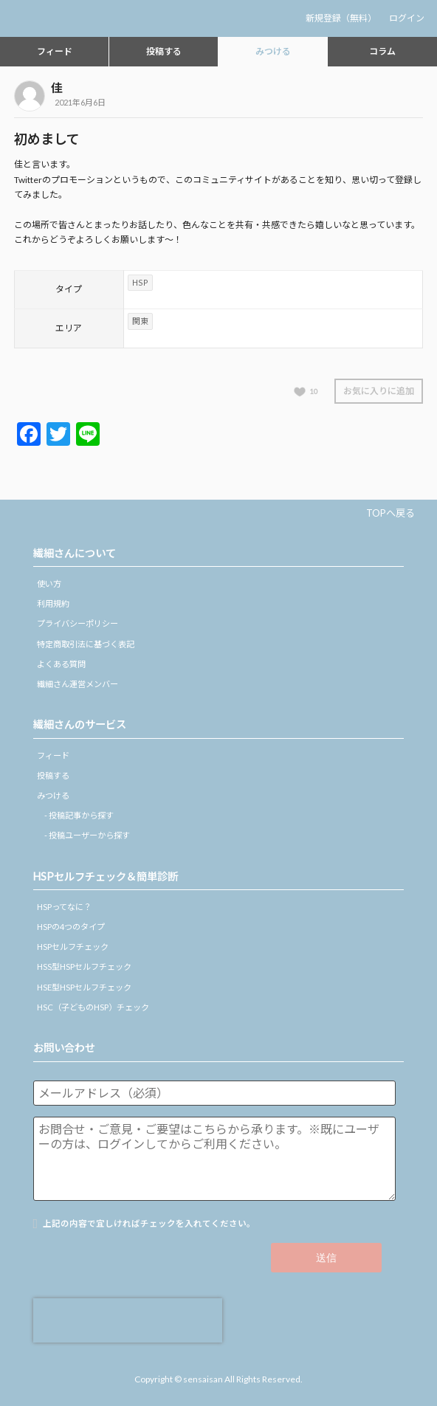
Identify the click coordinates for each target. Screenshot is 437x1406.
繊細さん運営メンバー (77, 684)
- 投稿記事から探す (79, 815)
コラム (382, 51)
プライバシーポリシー (77, 623)
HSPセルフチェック (73, 946)
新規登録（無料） (341, 18)
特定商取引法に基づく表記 (85, 644)
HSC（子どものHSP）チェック (93, 1007)
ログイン (406, 18)
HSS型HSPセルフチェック (84, 966)
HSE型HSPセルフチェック (84, 987)
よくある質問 (61, 664)
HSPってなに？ (64, 907)
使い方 (49, 583)
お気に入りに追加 (378, 390)
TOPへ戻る (390, 513)
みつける (273, 51)
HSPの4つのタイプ (71, 926)
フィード (54, 51)
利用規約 (53, 603)
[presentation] (127, 1320)
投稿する (164, 51)
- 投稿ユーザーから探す (87, 835)
